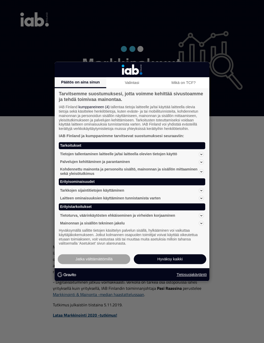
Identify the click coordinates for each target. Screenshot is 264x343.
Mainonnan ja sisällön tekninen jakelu (132, 223)
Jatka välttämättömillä (93, 259)
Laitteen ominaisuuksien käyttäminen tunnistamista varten (132, 198)
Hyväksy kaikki (170, 259)
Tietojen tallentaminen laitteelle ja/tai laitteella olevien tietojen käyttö (132, 154)
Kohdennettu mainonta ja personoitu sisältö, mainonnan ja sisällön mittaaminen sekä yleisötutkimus (132, 171)
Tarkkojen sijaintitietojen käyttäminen (132, 190)
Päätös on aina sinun (80, 82)
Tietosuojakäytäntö (192, 274)
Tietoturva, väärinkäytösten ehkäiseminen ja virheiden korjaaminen (132, 215)
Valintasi (132, 82)
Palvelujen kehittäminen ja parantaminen (132, 162)
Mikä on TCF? (183, 82)
